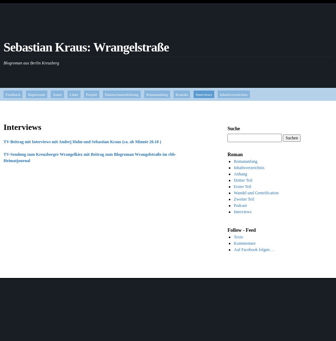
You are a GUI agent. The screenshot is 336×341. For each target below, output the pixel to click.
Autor (57, 94)
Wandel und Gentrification (256, 192)
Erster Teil (242, 186)
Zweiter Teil (244, 199)
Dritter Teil (243, 180)
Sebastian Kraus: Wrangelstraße (86, 47)
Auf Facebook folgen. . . (254, 249)
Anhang (240, 174)
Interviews (204, 94)
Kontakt (182, 94)
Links (74, 94)
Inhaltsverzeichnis (234, 94)
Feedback (13, 94)
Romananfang (157, 94)
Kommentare (245, 243)
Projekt (91, 94)
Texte (238, 237)
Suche (233, 128)
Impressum (36, 94)
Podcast (240, 205)
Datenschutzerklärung (122, 94)
